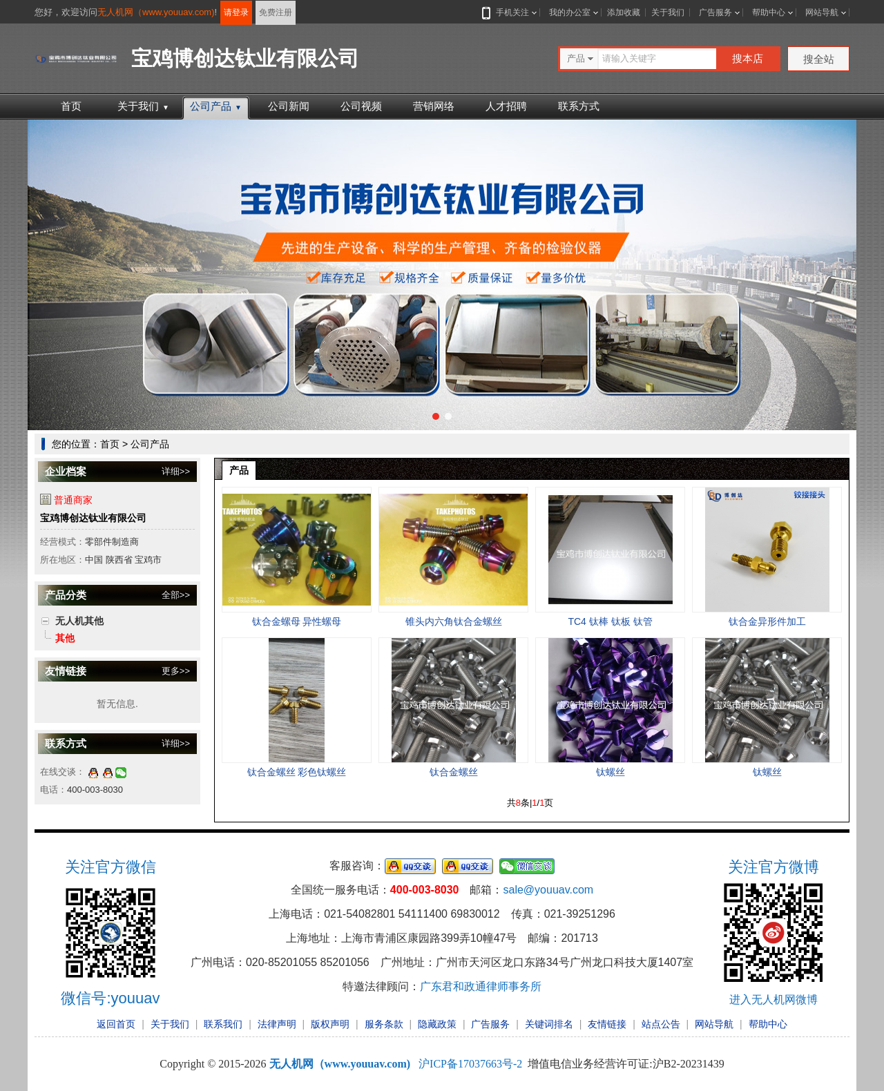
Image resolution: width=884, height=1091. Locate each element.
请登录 (236, 12)
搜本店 (747, 58)
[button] (435, 416)
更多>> (176, 671)
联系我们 (223, 1024)
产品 (239, 470)
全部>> (176, 595)
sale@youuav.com (548, 890)
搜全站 (818, 59)
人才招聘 (506, 106)
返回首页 (116, 1024)
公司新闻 (288, 106)
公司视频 (361, 106)
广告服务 (715, 12)
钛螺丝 (610, 772)
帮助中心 (768, 12)
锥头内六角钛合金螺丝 (453, 621)
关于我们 (667, 12)
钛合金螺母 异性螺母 (297, 621)
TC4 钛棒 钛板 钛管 (610, 621)
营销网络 (433, 106)
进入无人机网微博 (773, 999)
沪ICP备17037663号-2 (470, 1064)
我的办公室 (569, 12)
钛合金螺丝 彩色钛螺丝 (297, 772)
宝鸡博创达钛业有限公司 (93, 517)
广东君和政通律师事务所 (480, 986)
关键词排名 (549, 1024)
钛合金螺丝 (454, 772)
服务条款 (384, 1024)
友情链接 (607, 1024)
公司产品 (216, 106)
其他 (65, 638)
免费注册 (275, 12)
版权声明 (330, 1024)
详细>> (176, 471)
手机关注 (509, 12)
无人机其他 (79, 620)
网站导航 (821, 12)
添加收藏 (623, 12)
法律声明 (277, 1024)
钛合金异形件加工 (767, 621)
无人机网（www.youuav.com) (156, 12)
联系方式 (578, 106)
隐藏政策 (437, 1024)
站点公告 (661, 1024)
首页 (71, 106)
